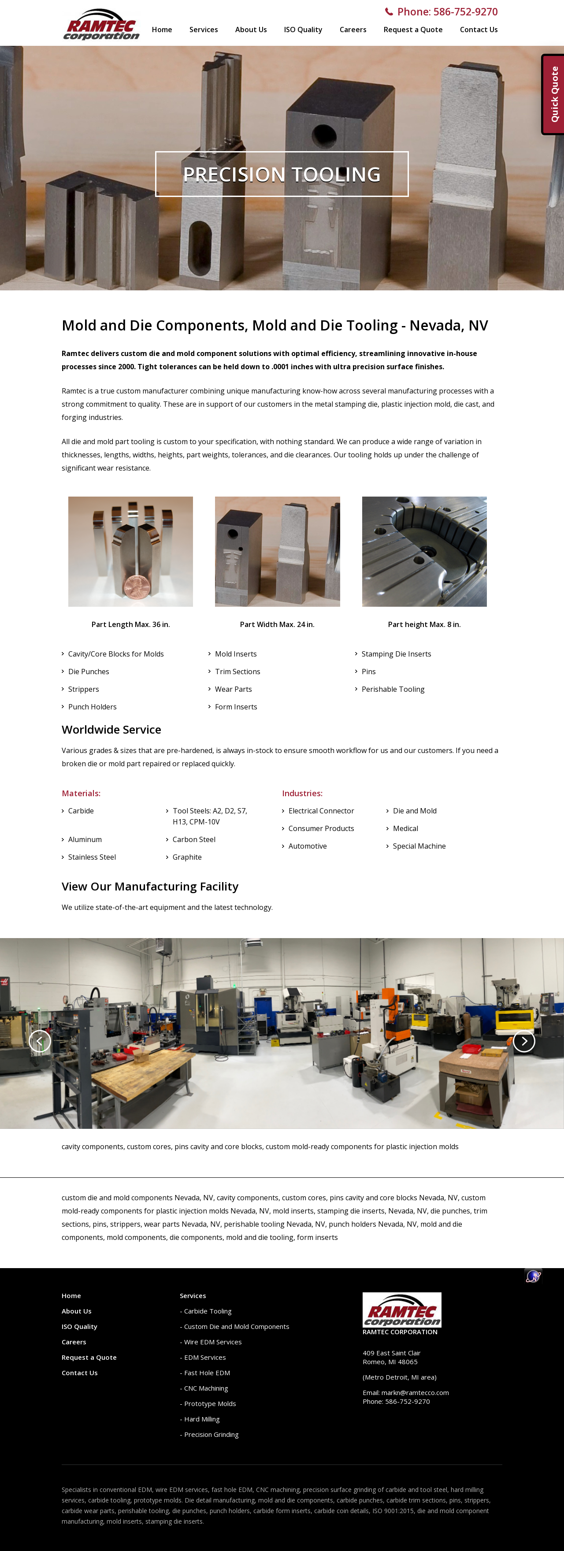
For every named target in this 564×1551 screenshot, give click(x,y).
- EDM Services (203, 1357)
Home (162, 29)
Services (203, 29)
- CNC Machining (204, 1388)
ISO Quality (303, 29)
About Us (251, 29)
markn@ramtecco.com (415, 1392)
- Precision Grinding (209, 1434)
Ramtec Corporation (400, 1331)
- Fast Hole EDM (205, 1372)
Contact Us (479, 29)
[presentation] (40, 1041)
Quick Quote (554, 95)
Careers (353, 29)
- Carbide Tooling (206, 1310)
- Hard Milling (200, 1418)
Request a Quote (413, 29)
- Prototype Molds (208, 1403)
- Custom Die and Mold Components (234, 1326)
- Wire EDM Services (211, 1341)
